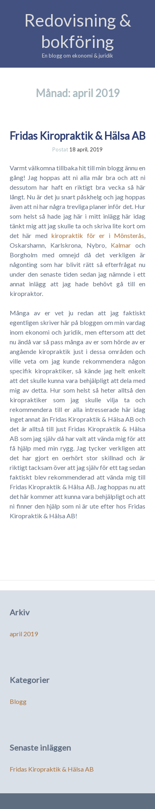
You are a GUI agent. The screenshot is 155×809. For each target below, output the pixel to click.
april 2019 (24, 633)
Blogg (18, 701)
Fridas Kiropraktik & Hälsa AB (77, 135)
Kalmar (121, 245)
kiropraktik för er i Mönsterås (97, 235)
